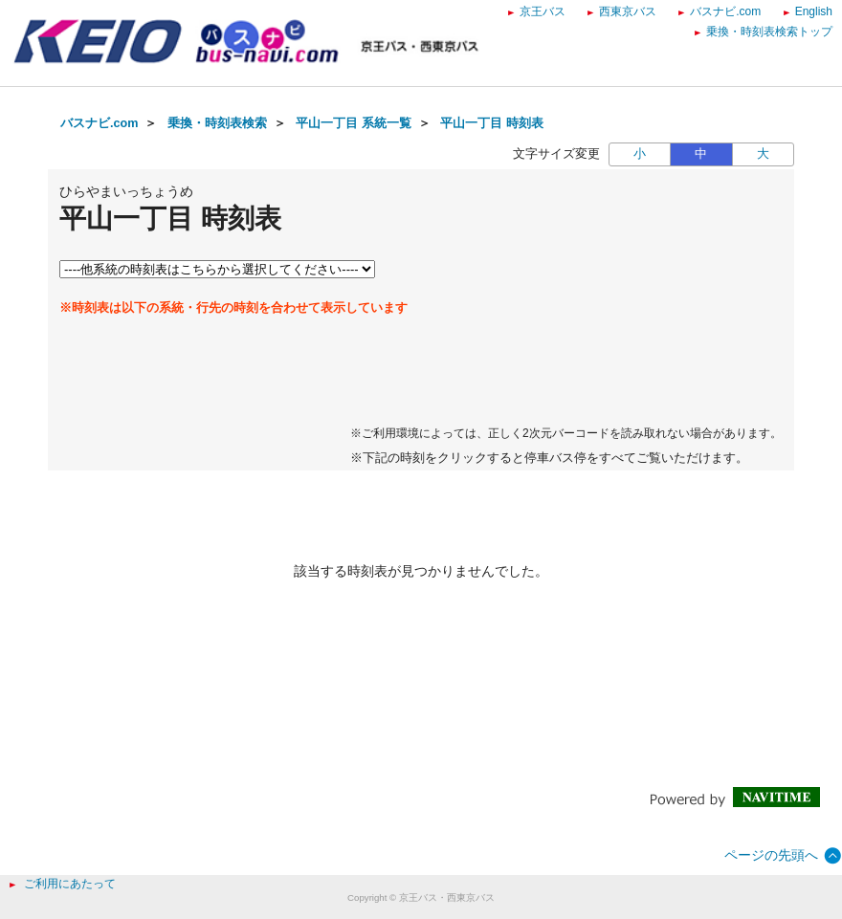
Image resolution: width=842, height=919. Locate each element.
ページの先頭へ (771, 855)
